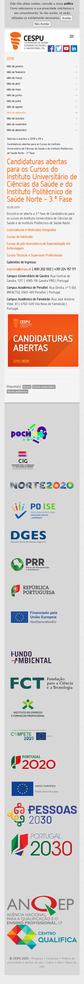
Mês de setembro (16, 112)
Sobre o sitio (54, 962)
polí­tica (68, 3)
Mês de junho (14, 95)
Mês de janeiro (15, 66)
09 (39, 138)
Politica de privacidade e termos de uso (41, 960)
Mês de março (14, 78)
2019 (32, 138)
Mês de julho (14, 101)
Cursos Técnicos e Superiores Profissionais (34, 255)
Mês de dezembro (16, 130)
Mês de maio (14, 89)
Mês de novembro (16, 124)
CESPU (27, 41)
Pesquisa (37, 958)
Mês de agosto (15, 107)
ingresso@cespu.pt (19, 269)
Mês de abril (13, 83)
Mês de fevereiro (16, 72)
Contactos (52, 958)
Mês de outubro (15, 118)
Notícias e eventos (17, 138)
